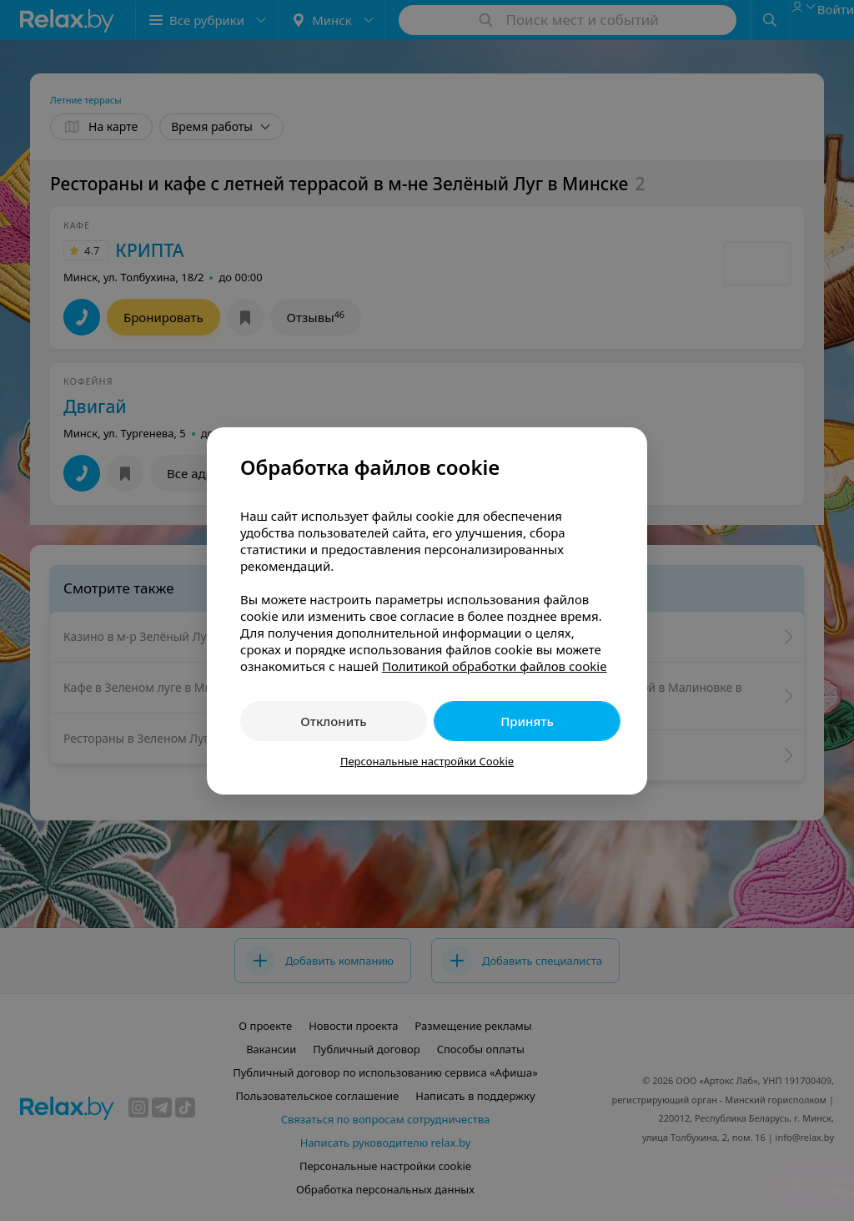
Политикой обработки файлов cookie (494, 666)
